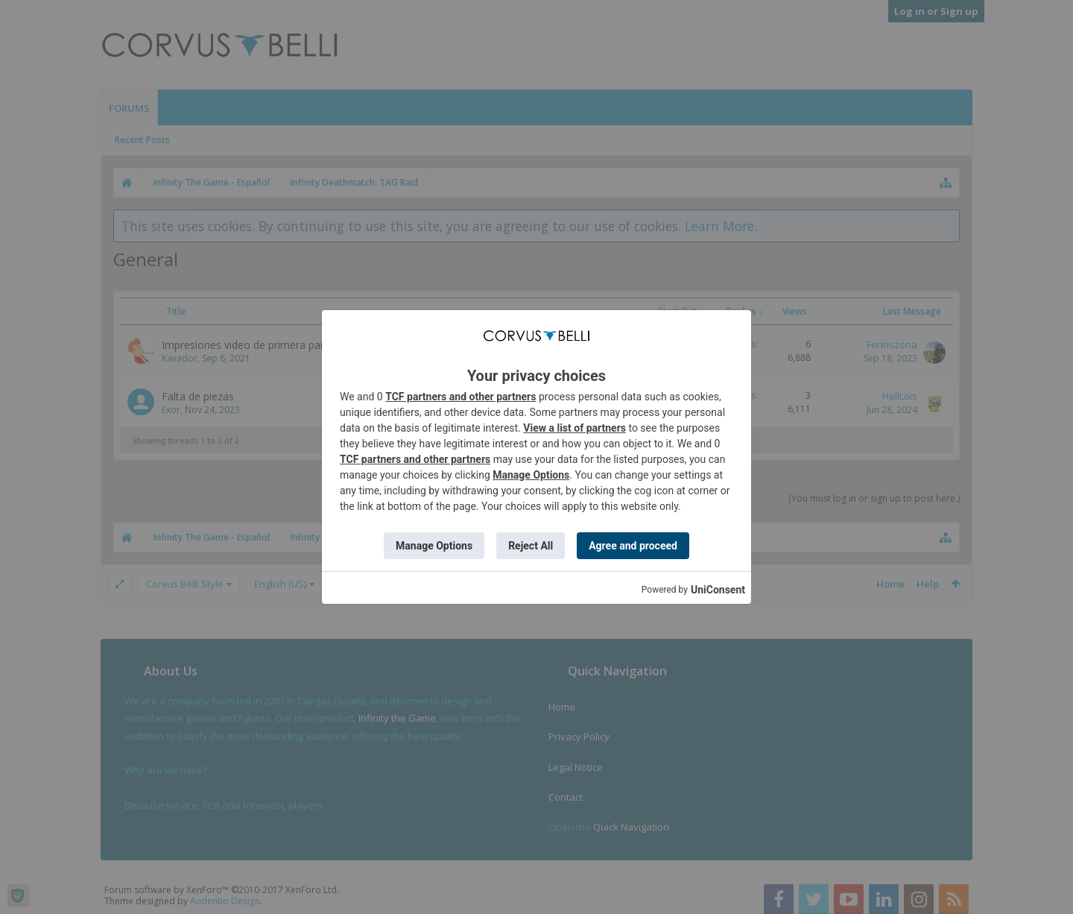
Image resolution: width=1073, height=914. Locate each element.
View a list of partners (574, 428)
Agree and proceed (633, 546)
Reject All (530, 546)
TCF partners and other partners (460, 397)
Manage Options (531, 475)
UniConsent (718, 590)
